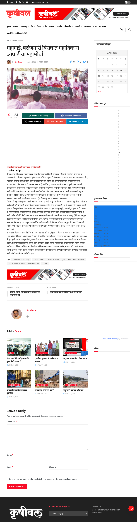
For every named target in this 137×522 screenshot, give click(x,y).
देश (32, 26)
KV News (87, 26)
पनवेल (21, 40)
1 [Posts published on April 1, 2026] (107, 65)
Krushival (18, 62)
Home (9, 40)
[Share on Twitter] (33, 121)
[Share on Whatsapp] (38, 115)
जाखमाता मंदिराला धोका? (44, 390)
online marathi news (16, 263)
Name (10, 455)
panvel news (33, 263)
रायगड (15, 26)
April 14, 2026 (12, 365)
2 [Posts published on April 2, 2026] (112, 65)
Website (52, 467)
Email (10, 467)
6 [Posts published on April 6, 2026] (98, 70)
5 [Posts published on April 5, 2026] (125, 65)
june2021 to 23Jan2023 (17, 33)
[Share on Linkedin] (77, 121)
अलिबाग (11, 353)
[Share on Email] (55, 121)
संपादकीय (67, 26)
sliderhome (42, 353)
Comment (12, 421)
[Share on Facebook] (71, 115)
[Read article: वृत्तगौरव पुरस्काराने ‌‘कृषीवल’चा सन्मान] (47, 347)
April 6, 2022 (31, 62)
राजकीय (59, 26)
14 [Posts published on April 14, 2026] (103, 76)
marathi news (39, 259)
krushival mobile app (21, 259)
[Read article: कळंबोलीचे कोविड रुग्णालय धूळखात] (19, 379)
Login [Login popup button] (10, 2)
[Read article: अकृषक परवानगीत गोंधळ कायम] (75, 347)
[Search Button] (129, 29)
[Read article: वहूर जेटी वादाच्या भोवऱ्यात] (75, 379)
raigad (44, 263)
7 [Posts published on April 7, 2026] (103, 70)
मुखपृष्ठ (9, 26)
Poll (95, 26)
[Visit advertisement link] (83, 14)
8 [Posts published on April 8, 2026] (107, 70)
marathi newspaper (76, 259)
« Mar (99, 91)
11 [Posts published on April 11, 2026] (121, 70)
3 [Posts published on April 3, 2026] (116, 65)
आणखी (77, 26)
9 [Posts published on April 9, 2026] (112, 70)
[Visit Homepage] (18, 14)
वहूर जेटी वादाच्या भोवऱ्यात (73, 390)
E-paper (102, 26)
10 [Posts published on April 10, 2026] (116, 70)
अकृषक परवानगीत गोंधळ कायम (75, 358)
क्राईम (45, 26)
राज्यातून (24, 26)
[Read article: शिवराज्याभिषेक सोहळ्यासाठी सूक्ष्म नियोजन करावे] (19, 347)
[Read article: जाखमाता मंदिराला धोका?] (47, 379)
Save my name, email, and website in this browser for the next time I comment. (43, 479)
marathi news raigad (56, 259)
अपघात (51, 26)
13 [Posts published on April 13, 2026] (99, 76)
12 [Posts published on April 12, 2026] (125, 70)
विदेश (39, 26)
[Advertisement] (47, 147)
